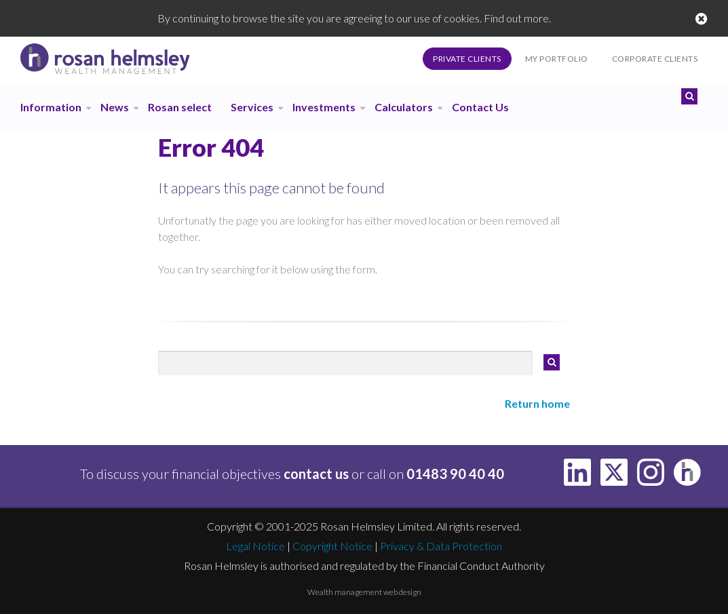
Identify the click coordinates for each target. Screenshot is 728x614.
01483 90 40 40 (455, 473)
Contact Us (480, 106)
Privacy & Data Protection (441, 545)
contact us (316, 473)
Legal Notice (255, 545)
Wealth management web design (364, 592)
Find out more (516, 18)
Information (50, 106)
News (114, 106)
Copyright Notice (332, 545)
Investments (324, 106)
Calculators (404, 106)
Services (252, 106)
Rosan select (180, 106)
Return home (537, 403)
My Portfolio (556, 59)
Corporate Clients (655, 59)
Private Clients (467, 59)
